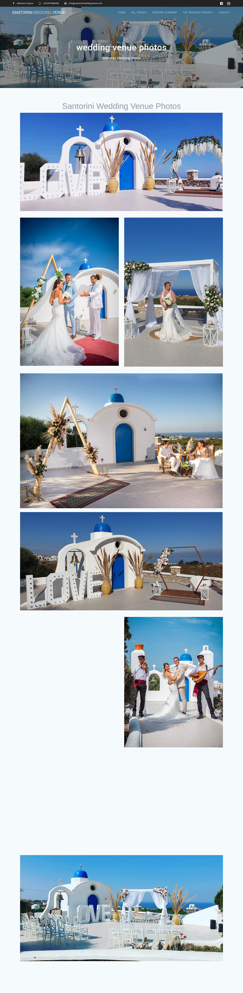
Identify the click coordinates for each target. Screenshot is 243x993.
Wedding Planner (164, 12)
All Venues (139, 12)
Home (122, 12)
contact (224, 12)
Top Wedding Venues (197, 12)
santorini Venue (38, 12)
